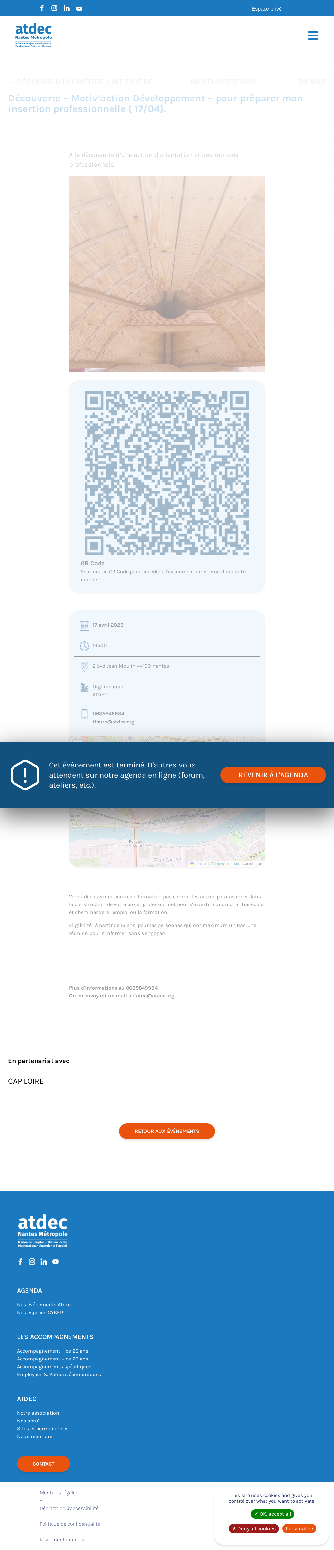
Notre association (38, 1413)
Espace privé (267, 9)
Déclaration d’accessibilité (69, 1508)
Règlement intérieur (62, 1539)
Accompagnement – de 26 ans (52, 1351)
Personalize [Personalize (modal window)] (299, 1529)
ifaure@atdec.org (113, 722)
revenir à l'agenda (273, 775)
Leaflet (198, 863)
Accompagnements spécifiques (54, 1366)
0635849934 (108, 713)
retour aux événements (167, 1131)
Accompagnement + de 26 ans (52, 1359)
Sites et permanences (42, 1428)
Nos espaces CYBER (40, 1312)
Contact (43, 1464)
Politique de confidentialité (70, 1524)
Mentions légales (59, 1492)
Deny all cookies (254, 1529)
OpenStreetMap (228, 863)
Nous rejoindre (34, 1436)
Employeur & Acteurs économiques (59, 1374)
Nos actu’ (28, 1421)
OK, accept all (272, 1514)
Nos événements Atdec (44, 1304)
